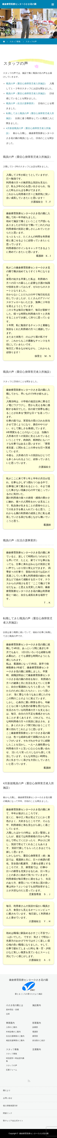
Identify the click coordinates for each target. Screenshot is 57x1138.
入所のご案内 (11, 1027)
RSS (28, 1080)
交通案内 (36, 1049)
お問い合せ (7, 1098)
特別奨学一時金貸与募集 (15, 1059)
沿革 (8, 1014)
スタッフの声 (11, 1065)
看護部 (35, 1032)
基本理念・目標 (12, 1010)
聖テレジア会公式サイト (13, 1121)
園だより (6, 1090)
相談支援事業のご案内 (15, 1040)
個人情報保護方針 (10, 1106)
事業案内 (10, 1023)
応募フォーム (11, 1070)
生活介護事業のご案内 (15, 1036)
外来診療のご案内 (13, 1032)
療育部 (35, 1036)
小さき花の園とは (14, 1005)
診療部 (35, 1027)
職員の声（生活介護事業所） (21, 103)
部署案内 (36, 1023)
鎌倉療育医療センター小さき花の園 (19, 4)
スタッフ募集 (12, 1049)
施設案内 (36, 1005)
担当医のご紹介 (38, 1040)
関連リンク (7, 1113)
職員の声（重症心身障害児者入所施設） (26, 83)
